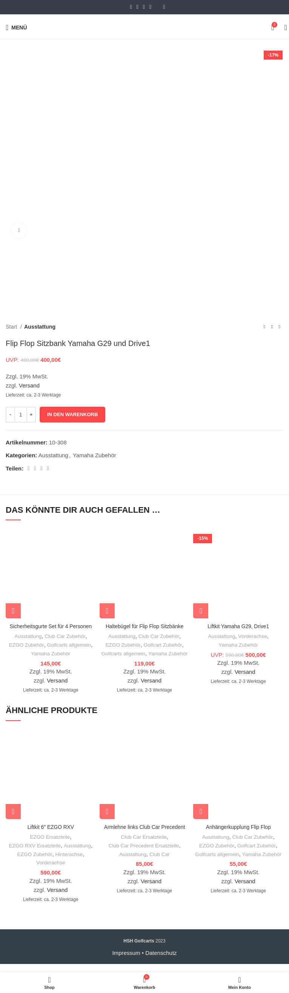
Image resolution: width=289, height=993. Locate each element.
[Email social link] (137, 7)
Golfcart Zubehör (163, 645)
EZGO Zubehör (25, 645)
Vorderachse (253, 636)
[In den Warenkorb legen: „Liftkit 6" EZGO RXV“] (13, 819)
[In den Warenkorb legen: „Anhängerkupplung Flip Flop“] (200, 819)
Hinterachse (69, 862)
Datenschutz (161, 961)
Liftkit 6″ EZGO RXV (50, 835)
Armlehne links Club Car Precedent (144, 835)
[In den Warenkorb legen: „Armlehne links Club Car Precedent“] (107, 819)
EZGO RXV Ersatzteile (34, 854)
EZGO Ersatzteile (50, 845)
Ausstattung (39, 327)
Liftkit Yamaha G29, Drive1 (238, 626)
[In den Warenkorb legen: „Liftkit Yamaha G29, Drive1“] (200, 610)
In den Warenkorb (72, 414)
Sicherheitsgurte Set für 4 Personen (51, 626)
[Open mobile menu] (16, 27)
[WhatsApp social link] (150, 7)
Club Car (160, 862)
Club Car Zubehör (65, 636)
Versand (29, 385)
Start (12, 327)
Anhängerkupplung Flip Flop (238, 835)
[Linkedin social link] (144, 7)
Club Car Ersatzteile (144, 845)
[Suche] (283, 27)
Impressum (126, 961)
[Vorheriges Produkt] (264, 326)
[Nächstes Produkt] (279, 326)
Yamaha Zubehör (94, 455)
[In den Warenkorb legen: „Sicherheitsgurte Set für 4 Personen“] (13, 610)
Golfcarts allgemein (70, 645)
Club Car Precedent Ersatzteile (144, 854)
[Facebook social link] (131, 7)
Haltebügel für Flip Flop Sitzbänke (144, 626)
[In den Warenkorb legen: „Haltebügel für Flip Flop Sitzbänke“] (107, 610)
